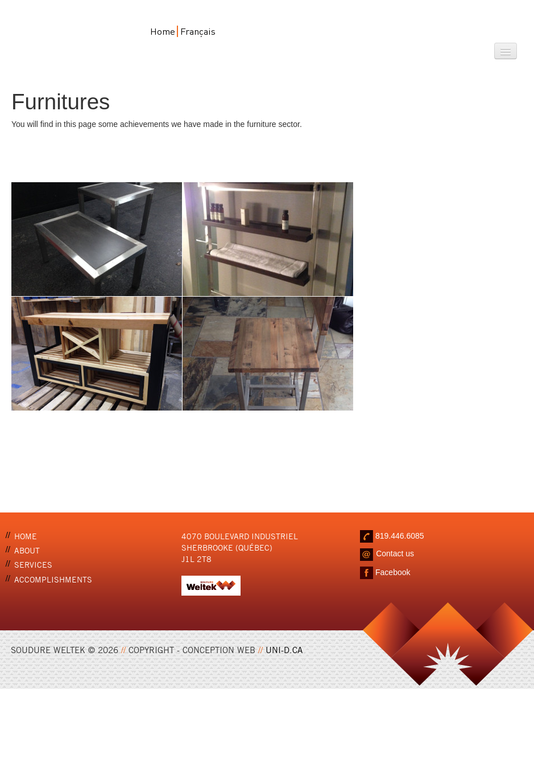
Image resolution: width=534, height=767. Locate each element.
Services (33, 564)
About (27, 550)
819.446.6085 (399, 535)
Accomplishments (53, 579)
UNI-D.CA (284, 649)
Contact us (395, 553)
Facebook (392, 571)
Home (162, 31)
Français (198, 31)
